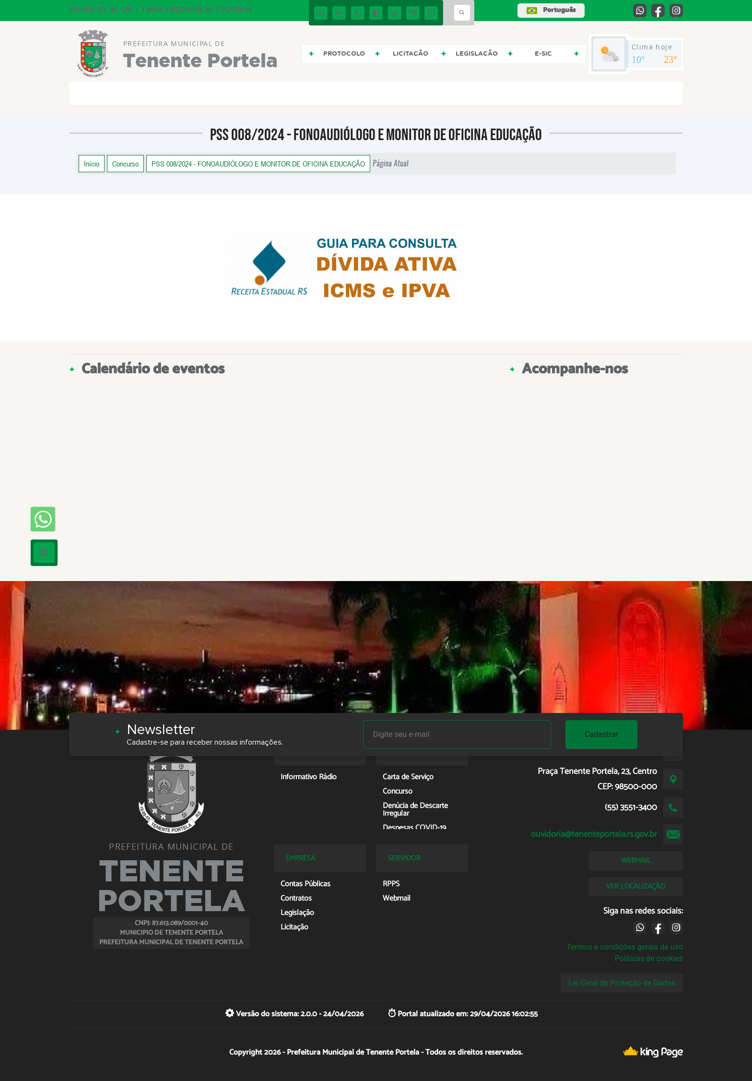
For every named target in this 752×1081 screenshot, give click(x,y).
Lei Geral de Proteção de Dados (621, 982)
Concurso (125, 163)
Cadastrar (601, 734)
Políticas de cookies (649, 958)
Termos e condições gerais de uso (624, 946)
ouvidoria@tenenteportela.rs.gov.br (594, 834)
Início (91, 163)
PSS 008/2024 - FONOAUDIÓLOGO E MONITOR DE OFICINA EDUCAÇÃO (258, 163)
